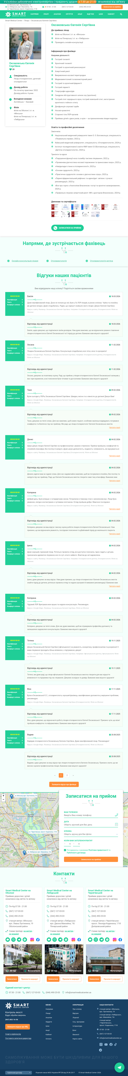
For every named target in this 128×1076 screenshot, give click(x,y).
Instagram (32, 939)
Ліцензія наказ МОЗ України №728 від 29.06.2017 (55, 1073)
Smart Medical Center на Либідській (59, 891)
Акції (80, 14)
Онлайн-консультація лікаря (25, 261)
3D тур (13, 971)
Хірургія (69, 14)
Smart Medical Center (13, 20)
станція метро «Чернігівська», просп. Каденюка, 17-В (109, 1022)
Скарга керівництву (13, 1034)
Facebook (38, 939)
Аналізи (57, 14)
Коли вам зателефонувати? (67, 840)
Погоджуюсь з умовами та (88, 851)
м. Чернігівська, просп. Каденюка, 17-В (22, 9)
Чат (7, 939)
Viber (13, 939)
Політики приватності (98, 850)
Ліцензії (76, 1017)
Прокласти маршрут (29, 979)
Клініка (68, 831)
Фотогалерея (34, 971)
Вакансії (76, 1034)
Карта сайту (77, 1039)
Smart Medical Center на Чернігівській (100, 891)
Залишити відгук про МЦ (17, 1027)
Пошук (121, 14)
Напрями (34, 14)
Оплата (48, 1039)
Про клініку (77, 1009)
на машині (14, 934)
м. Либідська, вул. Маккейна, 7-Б (19, 7)
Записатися (12, 979)
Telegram (19, 939)
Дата (66, 822)
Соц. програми (78, 1022)
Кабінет (111, 14)
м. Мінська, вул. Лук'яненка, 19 (19, 5)
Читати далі (114, 427)
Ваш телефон (71, 812)
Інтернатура (77, 1026)
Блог (74, 1030)
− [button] (3, 800)
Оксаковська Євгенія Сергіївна (43, 20)
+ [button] (3, 796)
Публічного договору (76, 853)
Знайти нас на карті (119, 1067)
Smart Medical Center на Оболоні (18, 891)
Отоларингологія (59, 261)
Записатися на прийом (112, 7)
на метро (28, 931)
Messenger (25, 939)
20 (13, 69)
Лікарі (46, 14)
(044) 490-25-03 (85, 7)
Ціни (101, 14)
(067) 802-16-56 (11, 1019)
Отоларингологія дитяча (101, 261)
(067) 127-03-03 (67, 7)
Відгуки (90, 14)
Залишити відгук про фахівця (64, 784)
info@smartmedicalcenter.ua (78, 992)
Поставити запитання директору (18, 1038)
